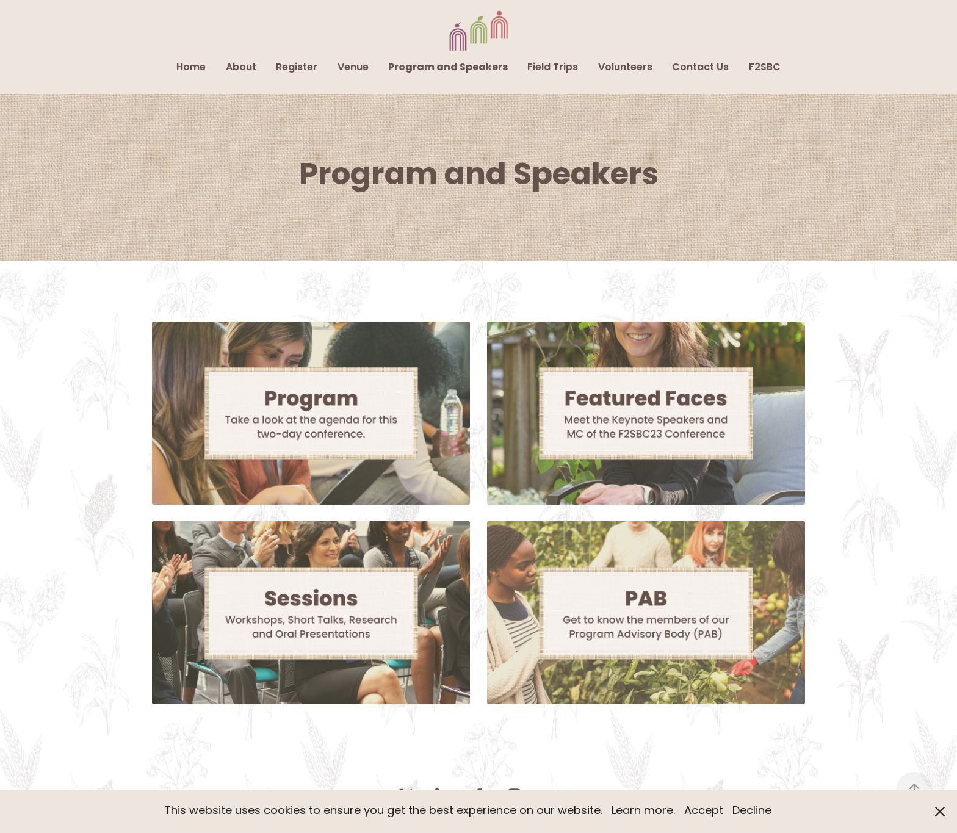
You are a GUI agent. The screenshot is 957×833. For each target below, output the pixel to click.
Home (191, 68)
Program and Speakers (448, 67)
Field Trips (552, 68)
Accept (703, 811)
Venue (353, 68)
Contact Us (700, 68)
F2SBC (765, 68)
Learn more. (643, 811)
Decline (751, 811)
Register (296, 68)
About (241, 68)
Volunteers (625, 68)
